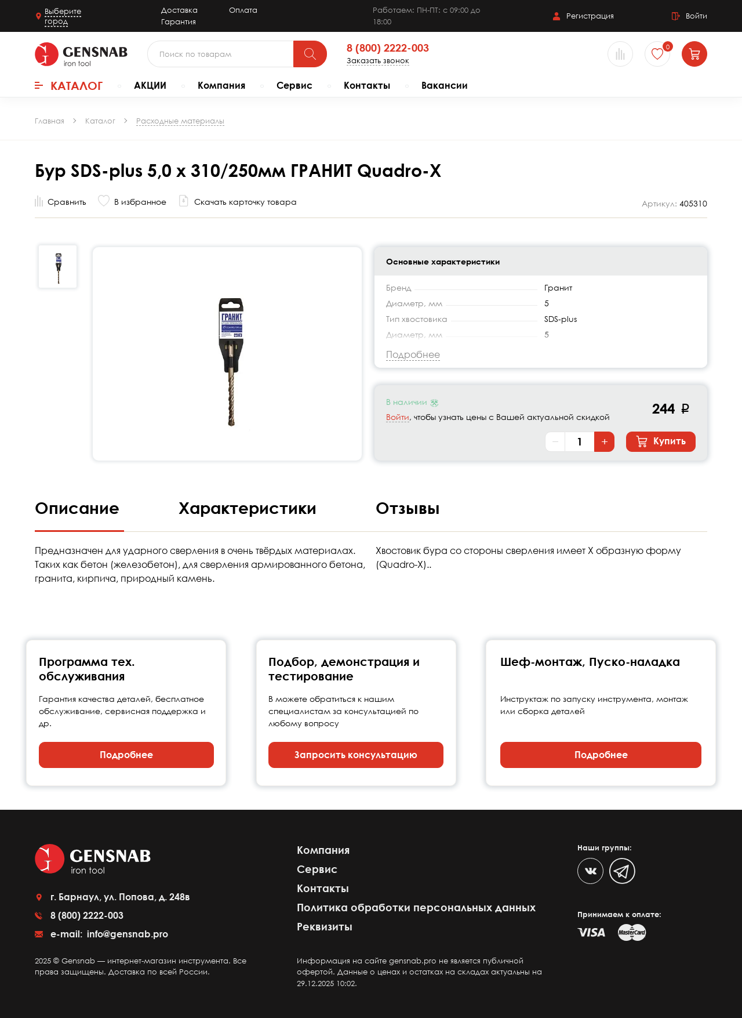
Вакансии (444, 85)
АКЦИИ (150, 85)
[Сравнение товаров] (620, 54)
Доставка (179, 10)
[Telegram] (622, 871)
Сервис (294, 85)
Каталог (69, 85)
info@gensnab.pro (126, 934)
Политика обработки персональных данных (416, 907)
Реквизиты (324, 926)
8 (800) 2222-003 (388, 48)
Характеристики (250, 507)
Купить (661, 441)
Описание (79, 507)
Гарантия (178, 21)
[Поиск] (310, 54)
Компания (221, 85)
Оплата (243, 10)
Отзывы (408, 507)
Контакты (367, 85)
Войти (397, 417)
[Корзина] (694, 54)
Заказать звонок (378, 60)
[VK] (590, 871)
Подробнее (126, 754)
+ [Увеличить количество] (604, 441)
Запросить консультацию (355, 754)
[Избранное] (657, 54)
